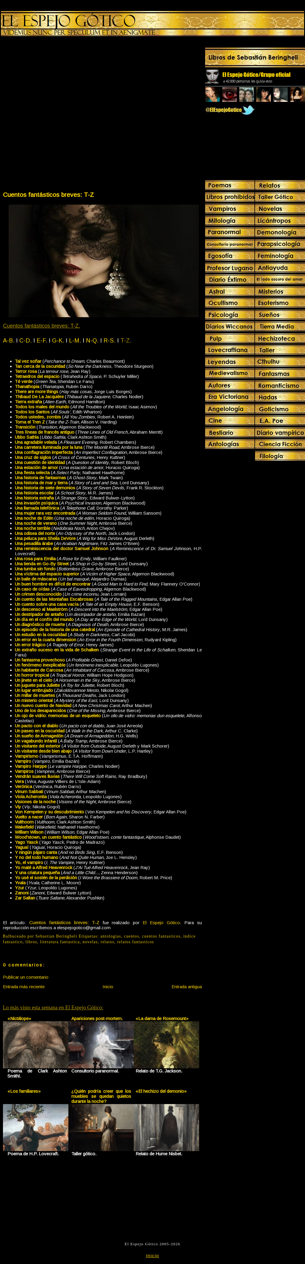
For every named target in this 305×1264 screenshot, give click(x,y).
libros (31, 942)
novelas (90, 942)
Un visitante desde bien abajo (43, 751)
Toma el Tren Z (30, 421)
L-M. (75, 340)
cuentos (131, 936)
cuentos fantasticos (161, 936)
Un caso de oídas (32, 588)
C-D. (25, 340)
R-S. (109, 340)
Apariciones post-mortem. (97, 1018)
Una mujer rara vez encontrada (45, 513)
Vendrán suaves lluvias (37, 776)
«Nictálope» (19, 1018)
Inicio (108, 986)
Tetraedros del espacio (37, 376)
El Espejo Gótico (161, 922)
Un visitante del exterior (37, 745)
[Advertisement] (72, 114)
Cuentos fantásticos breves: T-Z (48, 194)
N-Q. (92, 340)
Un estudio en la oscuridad (41, 634)
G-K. (58, 340)
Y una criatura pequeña (37, 872)
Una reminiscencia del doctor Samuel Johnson (61, 548)
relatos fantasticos (135, 942)
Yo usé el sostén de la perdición (46, 877)
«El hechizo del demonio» (161, 1091)
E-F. (42, 340)
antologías (110, 936)
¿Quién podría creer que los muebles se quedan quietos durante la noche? (101, 1096)
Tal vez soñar (28, 361)
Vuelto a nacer (29, 816)
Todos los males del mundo (42, 406)
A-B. (9, 340)
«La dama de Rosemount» (162, 1018)
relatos (107, 942)
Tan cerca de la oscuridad (40, 366)
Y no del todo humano (36, 857)
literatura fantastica (60, 942)
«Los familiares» (24, 1091)
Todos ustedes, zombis (38, 416)
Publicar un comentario (25, 977)
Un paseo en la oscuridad (40, 730)
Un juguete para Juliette (37, 685)
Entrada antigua (187, 986)
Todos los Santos (32, 411)
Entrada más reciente (24, 986)
